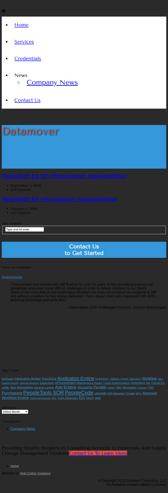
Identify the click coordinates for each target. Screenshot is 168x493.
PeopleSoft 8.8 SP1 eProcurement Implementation (64, 176)
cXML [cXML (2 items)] (5, 387)
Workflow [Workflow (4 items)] (149, 379)
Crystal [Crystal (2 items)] (130, 393)
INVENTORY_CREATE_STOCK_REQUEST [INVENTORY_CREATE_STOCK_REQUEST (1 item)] (118, 379)
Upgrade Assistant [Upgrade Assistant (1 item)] (29, 383)
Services (24, 42)
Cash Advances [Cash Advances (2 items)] (68, 398)
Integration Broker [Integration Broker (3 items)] (28, 378)
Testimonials (12, 277)
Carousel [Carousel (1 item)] (142, 387)
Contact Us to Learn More (98, 453)
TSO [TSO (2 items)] (151, 387)
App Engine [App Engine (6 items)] (65, 387)
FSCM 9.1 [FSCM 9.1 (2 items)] (158, 383)
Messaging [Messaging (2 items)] (129, 387)
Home (21, 25)
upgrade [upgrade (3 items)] (100, 393)
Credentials (27, 59)
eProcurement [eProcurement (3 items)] (65, 383)
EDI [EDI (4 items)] (82, 398)
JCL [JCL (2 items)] (54, 398)
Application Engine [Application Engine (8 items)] (76, 378)
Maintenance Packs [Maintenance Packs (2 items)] (89, 383)
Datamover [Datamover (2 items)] (47, 383)
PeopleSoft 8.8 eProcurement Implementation (59, 199)
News (20, 75)
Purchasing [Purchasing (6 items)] (12, 393)
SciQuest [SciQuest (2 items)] (8, 378)
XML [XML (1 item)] (148, 383)
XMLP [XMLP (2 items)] (90, 398)
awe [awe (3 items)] (98, 398)
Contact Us (27, 100)
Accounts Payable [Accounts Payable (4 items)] (92, 387)
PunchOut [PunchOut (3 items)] (49, 378)
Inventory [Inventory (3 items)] (138, 383)
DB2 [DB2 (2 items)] (119, 387)
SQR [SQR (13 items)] (58, 392)
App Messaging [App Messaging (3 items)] (21, 387)
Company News (52, 82)
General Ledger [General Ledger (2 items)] (44, 387)
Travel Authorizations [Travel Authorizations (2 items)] (116, 383)
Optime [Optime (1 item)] (111, 387)
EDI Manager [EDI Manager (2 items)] (116, 393)
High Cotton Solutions (35, 473)
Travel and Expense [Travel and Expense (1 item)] (40, 398)
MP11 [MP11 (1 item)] (139, 393)
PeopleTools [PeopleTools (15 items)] (37, 392)
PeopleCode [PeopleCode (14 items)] (79, 392)
